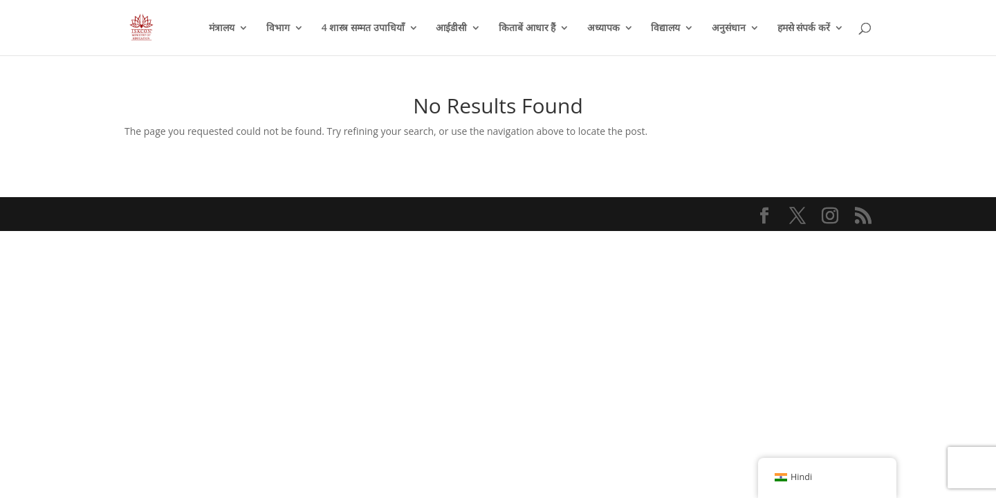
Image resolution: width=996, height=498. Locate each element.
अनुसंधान (729, 28)
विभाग (278, 28)
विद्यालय (665, 28)
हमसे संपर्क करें (803, 28)
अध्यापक (603, 28)
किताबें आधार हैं (527, 28)
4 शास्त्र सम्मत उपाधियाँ (363, 28)
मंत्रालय (221, 28)
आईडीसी (451, 28)
